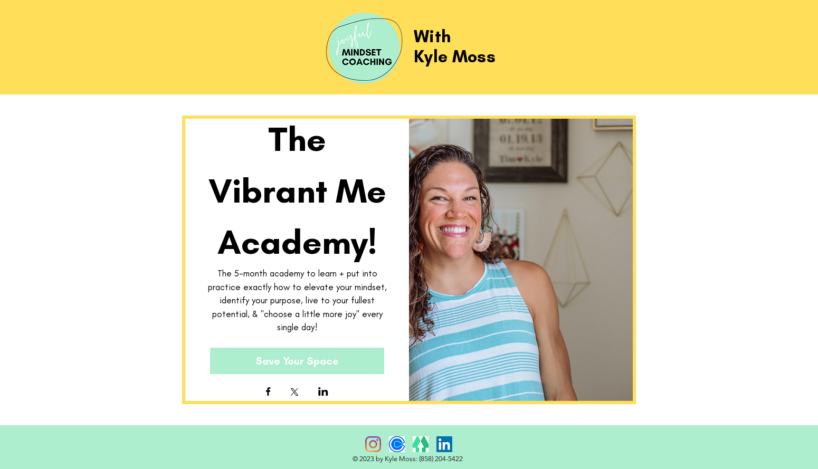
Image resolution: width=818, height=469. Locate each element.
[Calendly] (397, 444)
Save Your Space (297, 361)
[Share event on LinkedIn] (323, 392)
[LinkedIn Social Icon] (444, 444)
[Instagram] (373, 444)
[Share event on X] (294, 393)
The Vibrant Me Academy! (301, 190)
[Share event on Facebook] (268, 392)
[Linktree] (421, 444)
